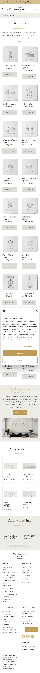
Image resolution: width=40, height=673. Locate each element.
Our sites (25, 643)
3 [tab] (11, 60)
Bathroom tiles (8, 580)
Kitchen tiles (7, 578)
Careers (5, 624)
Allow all (20, 353)
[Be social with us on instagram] (28, 637)
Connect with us (28, 608)
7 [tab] (19, 546)
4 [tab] (13, 546)
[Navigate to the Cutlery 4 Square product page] (30, 93)
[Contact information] (7, 9)
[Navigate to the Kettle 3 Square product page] (10, 93)
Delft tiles (6, 597)
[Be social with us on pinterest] (32, 637)
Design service (27, 583)
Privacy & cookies (9, 630)
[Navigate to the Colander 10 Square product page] (30, 206)
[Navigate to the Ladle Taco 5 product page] (10, 367)
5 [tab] (15, 546)
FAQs (23, 585)
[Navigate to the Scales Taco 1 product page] (10, 282)
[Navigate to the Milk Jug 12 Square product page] (30, 244)
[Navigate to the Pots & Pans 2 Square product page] (30, 54)
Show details (28, 346)
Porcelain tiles (8, 575)
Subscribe (31, 629)
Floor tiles (7, 586)
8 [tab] (21, 546)
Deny (20, 360)
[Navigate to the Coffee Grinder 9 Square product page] (10, 206)
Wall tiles (6, 583)
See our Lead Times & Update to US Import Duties (17, 2)
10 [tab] (25, 546)
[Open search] (3, 9)
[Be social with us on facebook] (23, 637)
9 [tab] (23, 546)
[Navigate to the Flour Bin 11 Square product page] (10, 244)
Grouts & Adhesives (10, 594)
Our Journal (7, 614)
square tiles (29, 35)
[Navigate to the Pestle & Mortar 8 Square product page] (30, 167)
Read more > (20, 42)
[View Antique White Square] (10, 470)
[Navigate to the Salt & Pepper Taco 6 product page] (30, 368)
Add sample (9, 74)
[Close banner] (37, 311)
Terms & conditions (10, 633)
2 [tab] (10, 60)
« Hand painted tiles (8, 15)
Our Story (6, 611)
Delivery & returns (9, 617)
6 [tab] (17, 546)
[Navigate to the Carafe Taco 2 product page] (30, 282)
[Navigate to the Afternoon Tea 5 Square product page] (10, 129)
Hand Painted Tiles (9, 572)
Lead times (26, 570)
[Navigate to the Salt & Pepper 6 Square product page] (30, 129)
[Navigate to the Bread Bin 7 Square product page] (10, 167)
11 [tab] (27, 546)
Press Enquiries (8, 627)
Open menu (36, 9)
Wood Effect (7, 589)
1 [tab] (28, 60)
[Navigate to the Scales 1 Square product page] (10, 54)
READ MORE (20, 412)
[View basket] (10, 9)
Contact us (26, 567)
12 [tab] (29, 546)
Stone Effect (7, 591)
